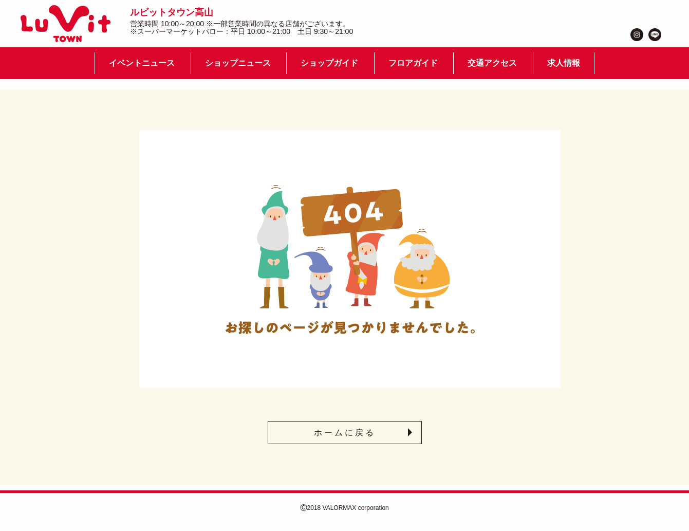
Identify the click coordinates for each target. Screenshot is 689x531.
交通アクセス (492, 63)
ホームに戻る (345, 432)
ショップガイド (329, 63)
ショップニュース (238, 63)
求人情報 (563, 63)
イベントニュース (142, 63)
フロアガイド (413, 63)
